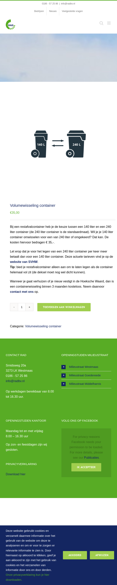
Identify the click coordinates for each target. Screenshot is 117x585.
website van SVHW (24, 261)
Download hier (15, 474)
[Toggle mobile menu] (109, 23)
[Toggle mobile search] (101, 23)
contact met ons (22, 291)
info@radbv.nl (68, 3)
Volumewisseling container (43, 326)
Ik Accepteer (86, 467)
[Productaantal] (22, 307)
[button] (86, 367)
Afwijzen (102, 555)
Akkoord (75, 555)
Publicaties (91, 457)
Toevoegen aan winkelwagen (64, 307)
